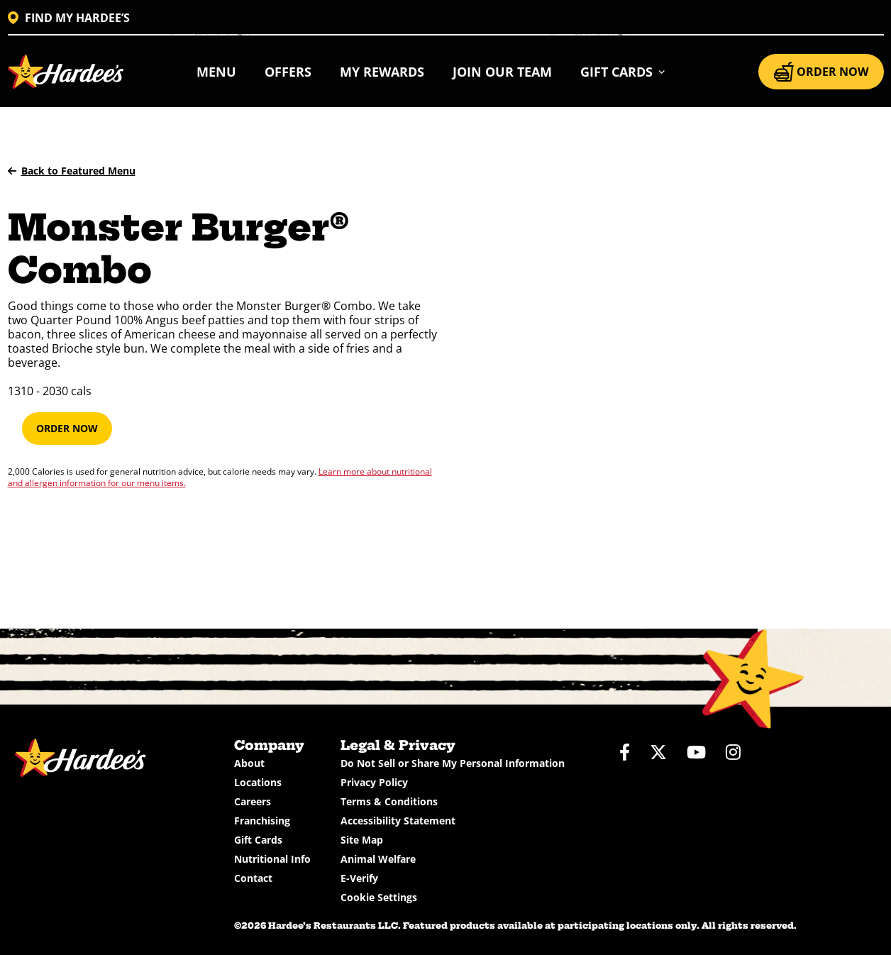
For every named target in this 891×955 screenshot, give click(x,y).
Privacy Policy (374, 782)
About (249, 763)
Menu (216, 71)
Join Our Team (502, 71)
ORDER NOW (821, 72)
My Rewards (382, 71)
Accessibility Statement (398, 820)
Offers (288, 71)
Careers (252, 801)
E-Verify (359, 878)
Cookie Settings (379, 897)
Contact (253, 878)
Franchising (262, 820)
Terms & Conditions (389, 801)
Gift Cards (258, 839)
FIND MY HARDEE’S (69, 18)
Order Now (67, 428)
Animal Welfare (378, 859)
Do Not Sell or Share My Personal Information (453, 763)
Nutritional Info (272, 859)
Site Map (362, 839)
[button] (623, 72)
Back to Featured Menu (71, 170)
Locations (258, 782)
